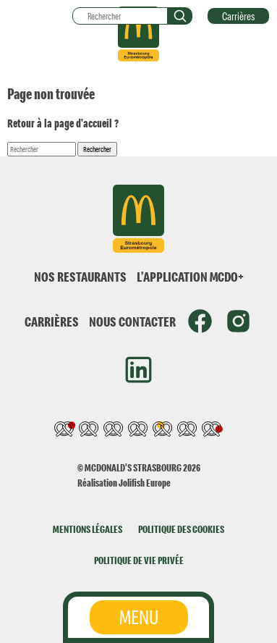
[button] (180, 16)
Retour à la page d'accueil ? (63, 123)
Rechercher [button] (97, 149)
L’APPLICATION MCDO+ (190, 276)
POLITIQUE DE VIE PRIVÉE (139, 560)
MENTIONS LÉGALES (87, 529)
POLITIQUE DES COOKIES (181, 529)
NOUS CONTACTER (132, 321)
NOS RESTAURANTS (80, 276)
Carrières (238, 16)
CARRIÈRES (52, 321)
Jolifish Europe (145, 482)
